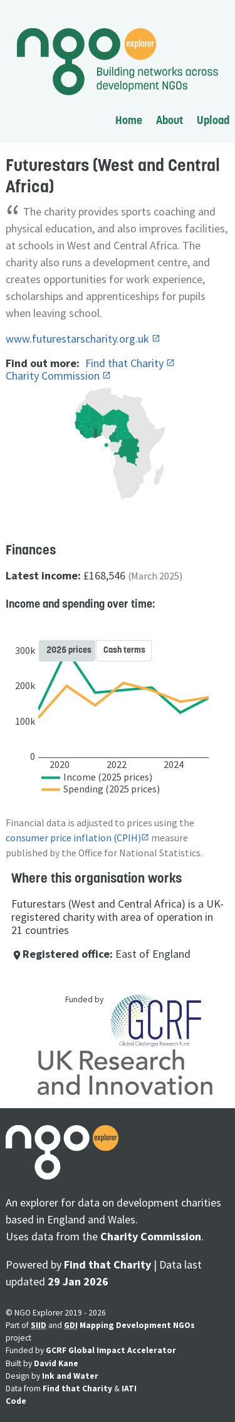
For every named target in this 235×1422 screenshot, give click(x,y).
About (169, 120)
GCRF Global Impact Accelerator (111, 1350)
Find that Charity (125, 363)
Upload (213, 120)
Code (16, 1401)
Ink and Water (70, 1376)
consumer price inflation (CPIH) (73, 838)
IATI (129, 1388)
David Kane (56, 1363)
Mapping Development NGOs (137, 1325)
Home (128, 120)
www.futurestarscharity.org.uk (79, 338)
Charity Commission (54, 375)
